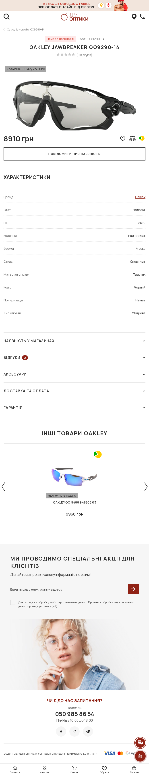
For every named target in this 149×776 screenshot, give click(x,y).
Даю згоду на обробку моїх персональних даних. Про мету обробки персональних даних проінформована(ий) (76, 604)
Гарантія (74, 407)
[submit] (133, 589)
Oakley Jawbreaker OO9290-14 (26, 29)
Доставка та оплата (74, 390)
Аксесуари (74, 374)
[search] (7, 17)
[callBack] (142, 17)
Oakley (140, 197)
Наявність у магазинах (74, 340)
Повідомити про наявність (74, 154)
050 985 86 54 (74, 714)
